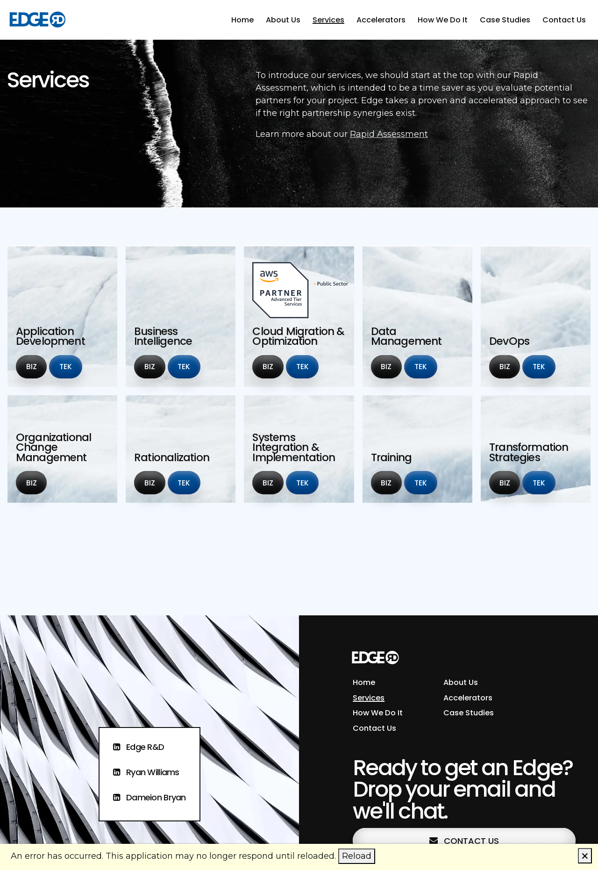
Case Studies (505, 19)
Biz (36, 366)
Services (328, 19)
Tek (70, 366)
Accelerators (381, 19)
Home (242, 19)
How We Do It (443, 19)
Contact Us (564, 19)
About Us (283, 19)
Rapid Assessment (389, 134)
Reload (356, 856)
